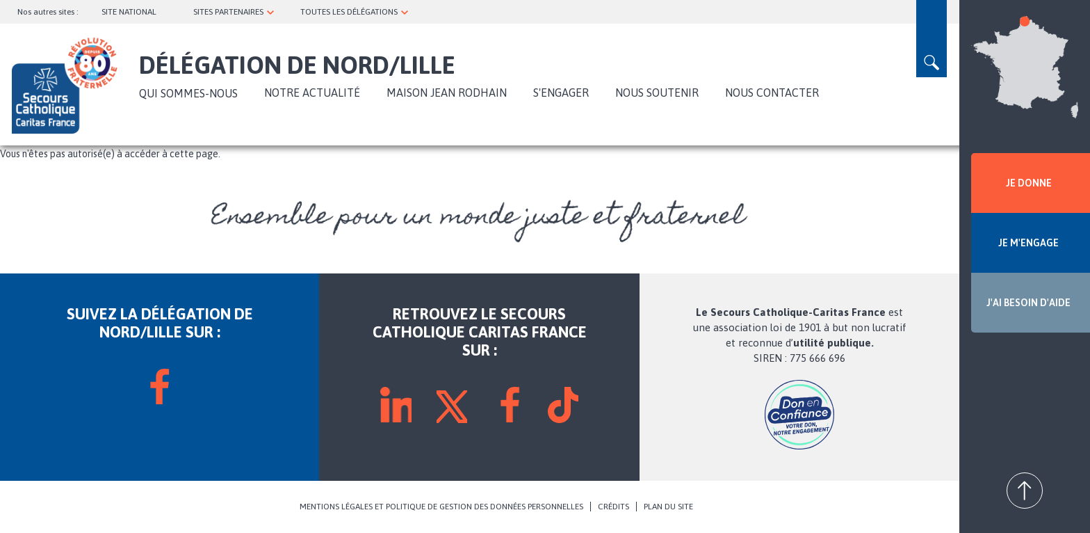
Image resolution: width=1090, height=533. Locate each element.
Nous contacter (772, 92)
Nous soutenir (657, 92)
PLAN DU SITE (668, 506)
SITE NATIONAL (128, 12)
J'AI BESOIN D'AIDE (1028, 302)
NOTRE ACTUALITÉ (312, 92)
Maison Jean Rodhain (447, 92)
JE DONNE (1029, 183)
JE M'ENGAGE (1028, 242)
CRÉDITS (613, 506)
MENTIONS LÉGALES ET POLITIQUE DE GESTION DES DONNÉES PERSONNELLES (441, 506)
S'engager (561, 92)
